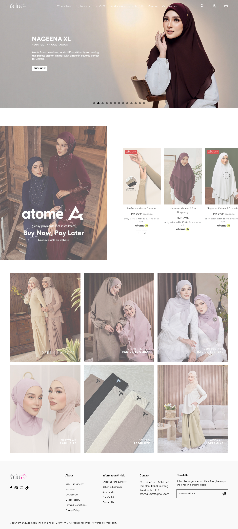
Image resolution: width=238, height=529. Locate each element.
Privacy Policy (72, 510)
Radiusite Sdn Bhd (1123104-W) (49, 523)
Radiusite (70, 490)
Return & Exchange (112, 487)
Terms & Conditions (75, 505)
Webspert (110, 523)
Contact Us (108, 502)
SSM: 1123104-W (74, 484)
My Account (71, 495)
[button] (94, 103)
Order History (72, 500)
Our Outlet (108, 497)
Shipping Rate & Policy (114, 482)
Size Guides (108, 492)
